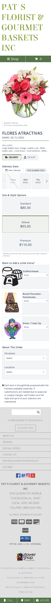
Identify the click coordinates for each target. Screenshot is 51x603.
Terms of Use (25, 592)
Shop (12, 59)
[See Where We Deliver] (25, 428)
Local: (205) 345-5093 (25, 503)
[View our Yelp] (33, 476)
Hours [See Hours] (42, 600)
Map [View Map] (25, 600)
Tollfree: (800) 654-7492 (25, 508)
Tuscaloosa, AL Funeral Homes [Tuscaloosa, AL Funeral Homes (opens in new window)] (17, 568)
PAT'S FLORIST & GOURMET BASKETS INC (22, 27)
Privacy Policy (13, 587)
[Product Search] (26, 412)
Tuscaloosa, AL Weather (20, 577)
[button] (25, 539)
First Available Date (35, 170)
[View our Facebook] (18, 476)
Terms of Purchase (33, 587)
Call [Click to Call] (8, 600)
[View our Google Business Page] (23, 476)
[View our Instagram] (28, 476)
